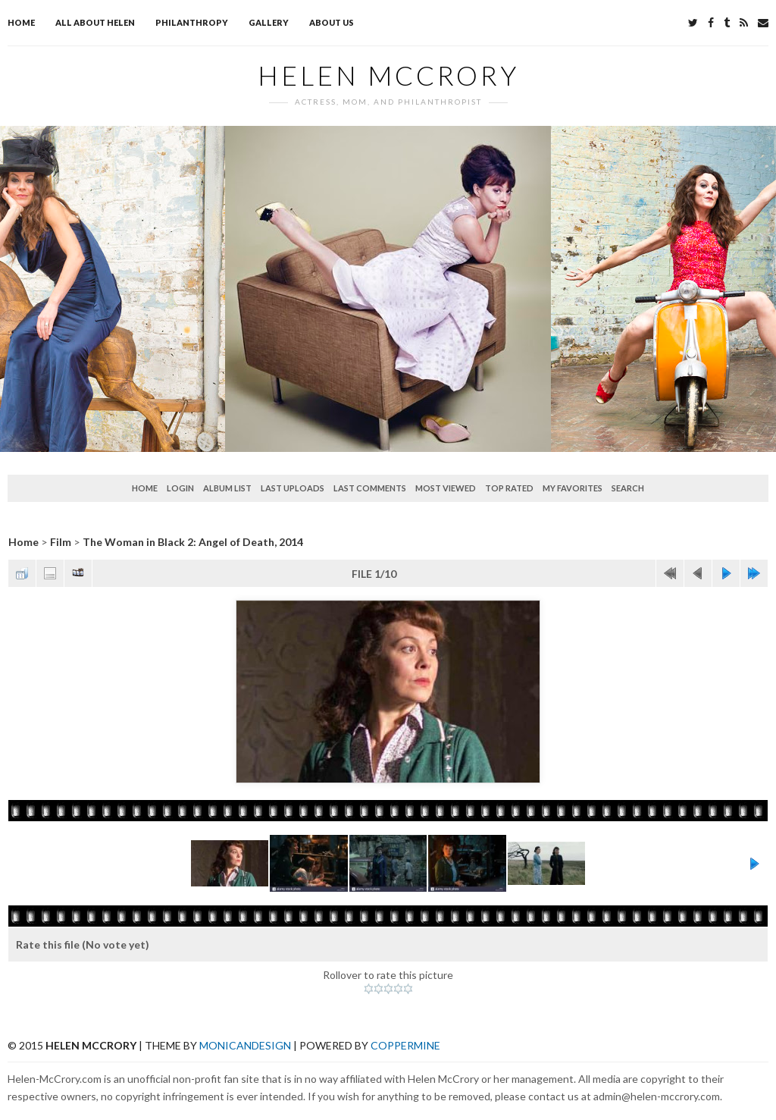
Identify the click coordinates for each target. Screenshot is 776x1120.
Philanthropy (191, 22)
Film (60, 541)
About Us (331, 22)
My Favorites (572, 488)
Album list (227, 488)
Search (628, 488)
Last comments (369, 488)
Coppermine (405, 1045)
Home (21, 22)
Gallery (269, 22)
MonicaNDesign (245, 1045)
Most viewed (445, 488)
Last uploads (292, 488)
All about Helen (95, 22)
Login (180, 488)
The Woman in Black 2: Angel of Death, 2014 (193, 541)
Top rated (509, 488)
